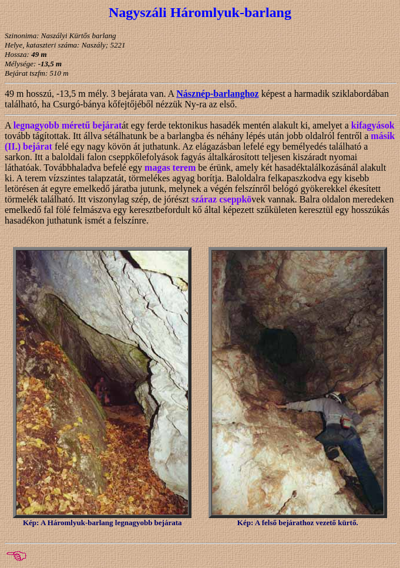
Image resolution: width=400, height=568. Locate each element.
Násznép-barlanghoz (217, 94)
